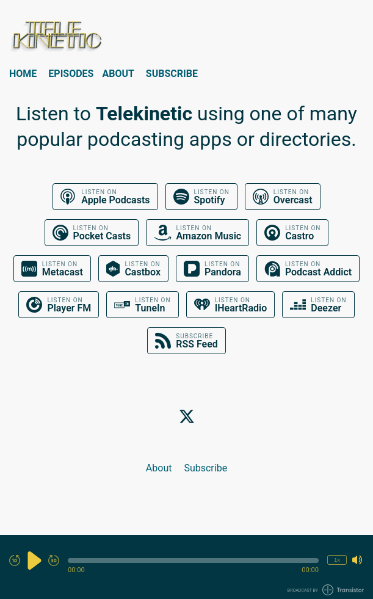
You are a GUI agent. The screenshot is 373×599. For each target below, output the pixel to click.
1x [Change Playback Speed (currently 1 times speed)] (337, 559)
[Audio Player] (186, 567)
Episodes (70, 73)
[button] (193, 560)
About (118, 73)
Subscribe (172, 73)
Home (23, 73)
